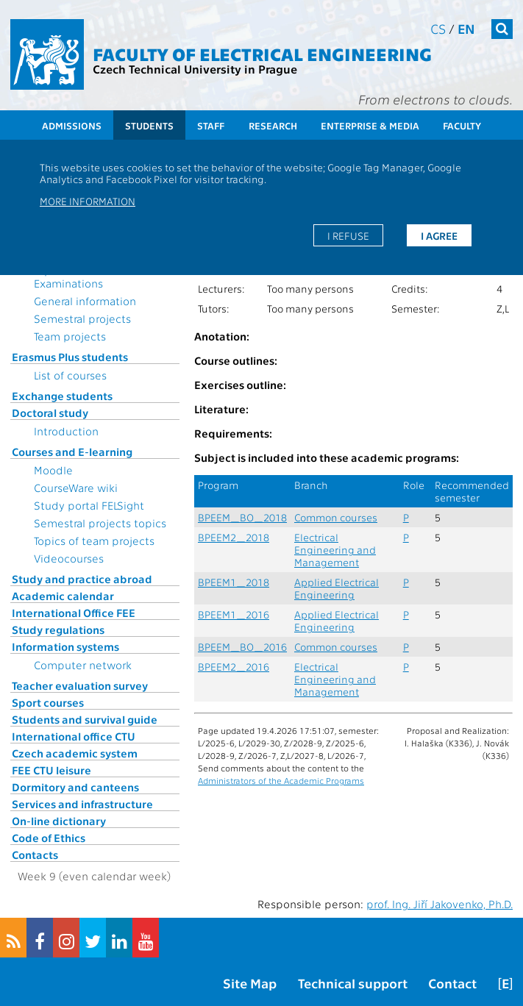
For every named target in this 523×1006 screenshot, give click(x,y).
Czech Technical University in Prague (195, 69)
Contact (452, 983)
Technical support (353, 983)
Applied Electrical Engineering (336, 588)
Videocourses (69, 558)
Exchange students (62, 395)
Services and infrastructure (82, 803)
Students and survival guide (84, 719)
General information (85, 300)
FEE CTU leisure (51, 770)
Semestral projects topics (100, 522)
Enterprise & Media (370, 125)
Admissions (72, 125)
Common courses (335, 517)
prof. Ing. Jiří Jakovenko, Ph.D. (439, 903)
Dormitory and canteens (75, 786)
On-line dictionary (59, 820)
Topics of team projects (94, 540)
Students (149, 125)
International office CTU (73, 736)
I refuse (348, 235)
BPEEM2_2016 (233, 666)
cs (438, 28)
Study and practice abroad (82, 578)
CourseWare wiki (76, 487)
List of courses (70, 375)
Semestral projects (82, 318)
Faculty (462, 125)
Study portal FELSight (89, 505)
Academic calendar (63, 595)
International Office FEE (73, 612)
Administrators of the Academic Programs (281, 780)
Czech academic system (75, 753)
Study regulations (58, 629)
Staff (210, 125)
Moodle (53, 470)
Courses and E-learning (72, 451)
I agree (439, 235)
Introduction (66, 431)
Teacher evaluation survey (80, 685)
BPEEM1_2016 (233, 614)
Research (273, 125)
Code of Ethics (48, 837)
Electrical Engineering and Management (335, 549)
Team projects (70, 336)
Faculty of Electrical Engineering (262, 53)
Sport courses (48, 702)
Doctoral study (50, 412)
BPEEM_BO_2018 (242, 517)
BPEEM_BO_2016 (242, 647)
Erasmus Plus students (70, 356)
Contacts (35, 854)
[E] (505, 983)
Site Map (250, 983)
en (466, 28)
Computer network (83, 664)
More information (87, 201)
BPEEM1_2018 (233, 582)
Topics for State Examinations (73, 276)
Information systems (65, 646)
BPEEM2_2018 (233, 537)
